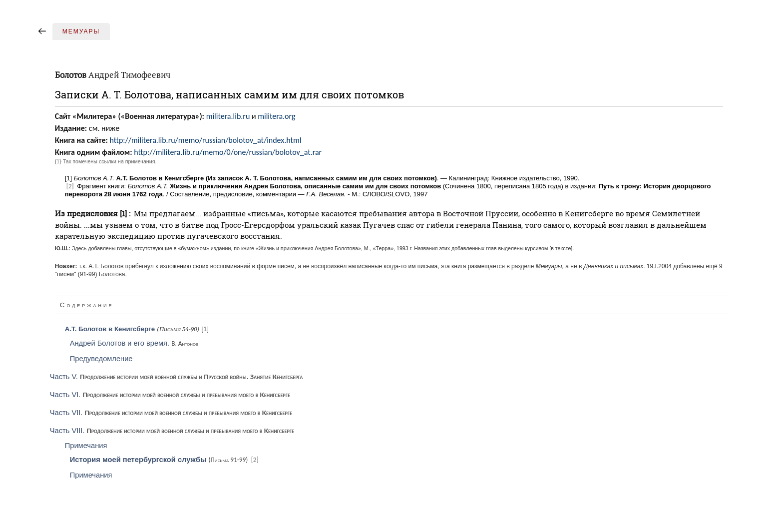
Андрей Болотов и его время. (134, 343)
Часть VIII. (172, 431)
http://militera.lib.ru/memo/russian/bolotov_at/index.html (205, 140)
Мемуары (81, 31)
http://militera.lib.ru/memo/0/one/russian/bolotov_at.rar (228, 152)
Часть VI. (170, 395)
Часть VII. (171, 413)
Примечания (86, 446)
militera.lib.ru (228, 116)
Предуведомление (101, 359)
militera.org (276, 116)
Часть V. (176, 377)
